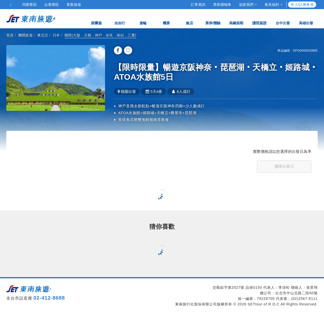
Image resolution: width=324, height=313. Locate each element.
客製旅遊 (74, 5)
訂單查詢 (198, 5)
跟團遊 (96, 18)
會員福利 (273, 5)
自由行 (119, 18)
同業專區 (29, 5)
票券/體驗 (212, 18)
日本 (56, 35)
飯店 (190, 18)
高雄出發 (306, 18)
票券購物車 (222, 5)
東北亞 (42, 35)
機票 (166, 18)
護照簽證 (259, 18)
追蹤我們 (248, 5)
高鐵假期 (236, 18)
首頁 (10, 35)
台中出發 (283, 18)
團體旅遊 (25, 35)
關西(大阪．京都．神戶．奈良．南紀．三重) (100, 35)
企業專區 (51, 5)
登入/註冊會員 (302, 5)
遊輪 (143, 18)
